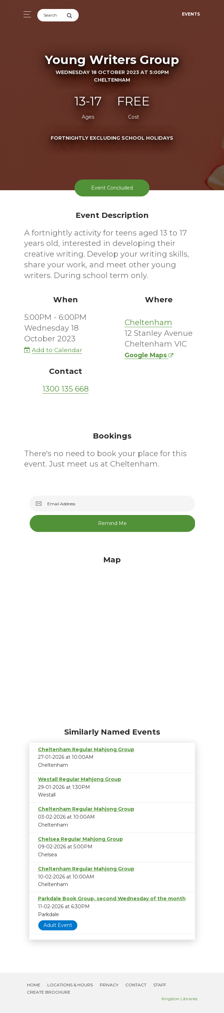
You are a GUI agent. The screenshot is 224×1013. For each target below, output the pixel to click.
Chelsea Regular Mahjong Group (80, 839)
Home (33, 984)
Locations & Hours (70, 984)
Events (191, 14)
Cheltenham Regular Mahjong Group (86, 749)
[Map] (112, 640)
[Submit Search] (73, 15)
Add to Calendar (53, 349)
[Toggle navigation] (25, 14)
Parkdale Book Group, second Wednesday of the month (112, 898)
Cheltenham (148, 322)
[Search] (52, 15)
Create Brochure (48, 992)
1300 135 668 (65, 389)
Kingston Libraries (179, 998)
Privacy (109, 984)
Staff (159, 984)
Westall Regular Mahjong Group (79, 779)
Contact (135, 984)
